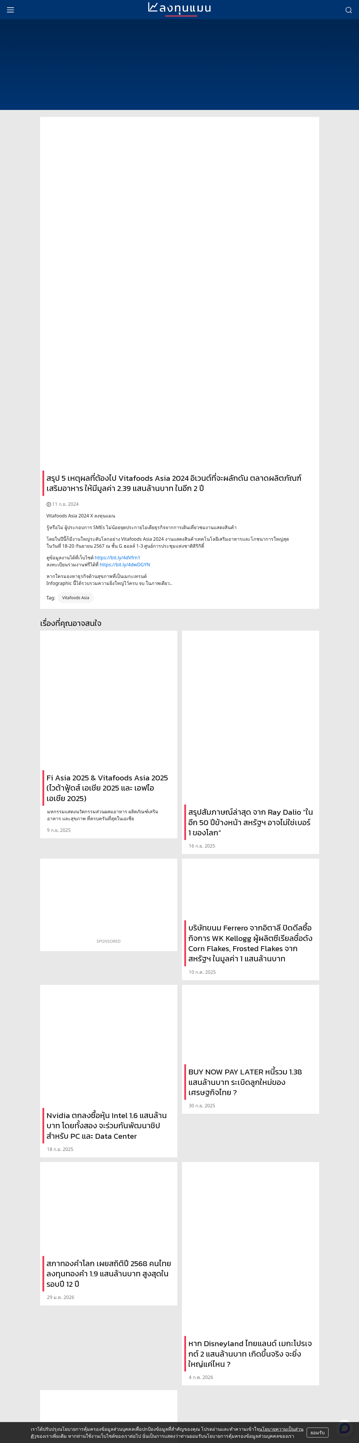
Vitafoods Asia (75, 597)
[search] (348, 9)
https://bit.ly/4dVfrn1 (117, 557)
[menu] (10, 9)
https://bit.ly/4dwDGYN (125, 564)
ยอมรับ (317, 1432)
